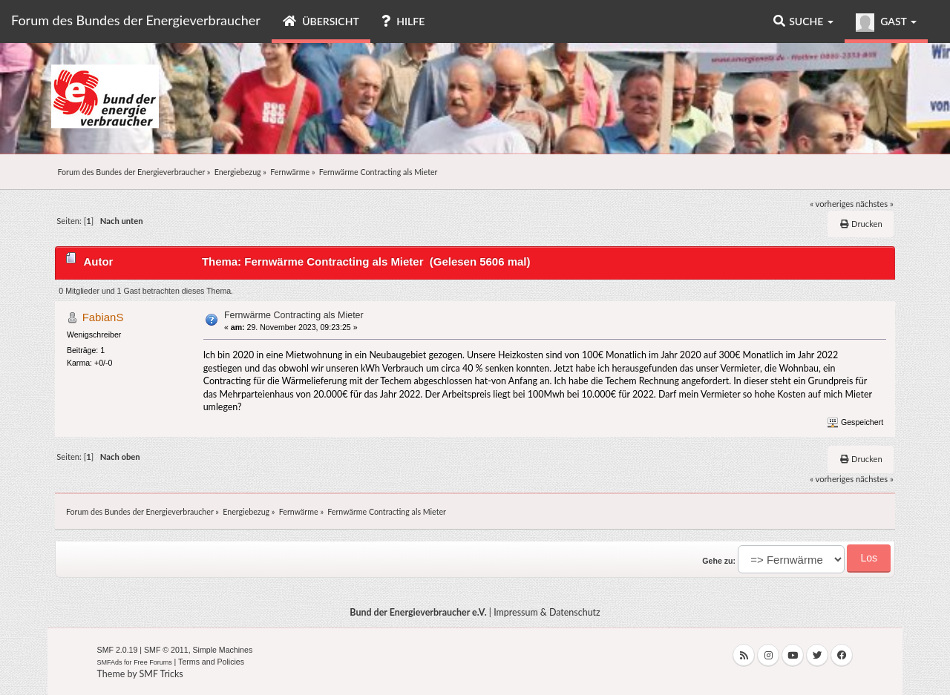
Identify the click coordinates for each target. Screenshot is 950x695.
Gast (886, 22)
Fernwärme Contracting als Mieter (294, 315)
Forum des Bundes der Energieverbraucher (136, 20)
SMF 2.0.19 (117, 649)
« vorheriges (832, 203)
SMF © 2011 (166, 649)
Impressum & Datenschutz (547, 612)
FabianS (103, 317)
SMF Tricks (161, 673)
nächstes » (875, 203)
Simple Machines (223, 649)
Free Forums (153, 662)
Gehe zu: (719, 560)
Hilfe (403, 21)
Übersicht (321, 21)
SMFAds (109, 662)
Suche (803, 21)
